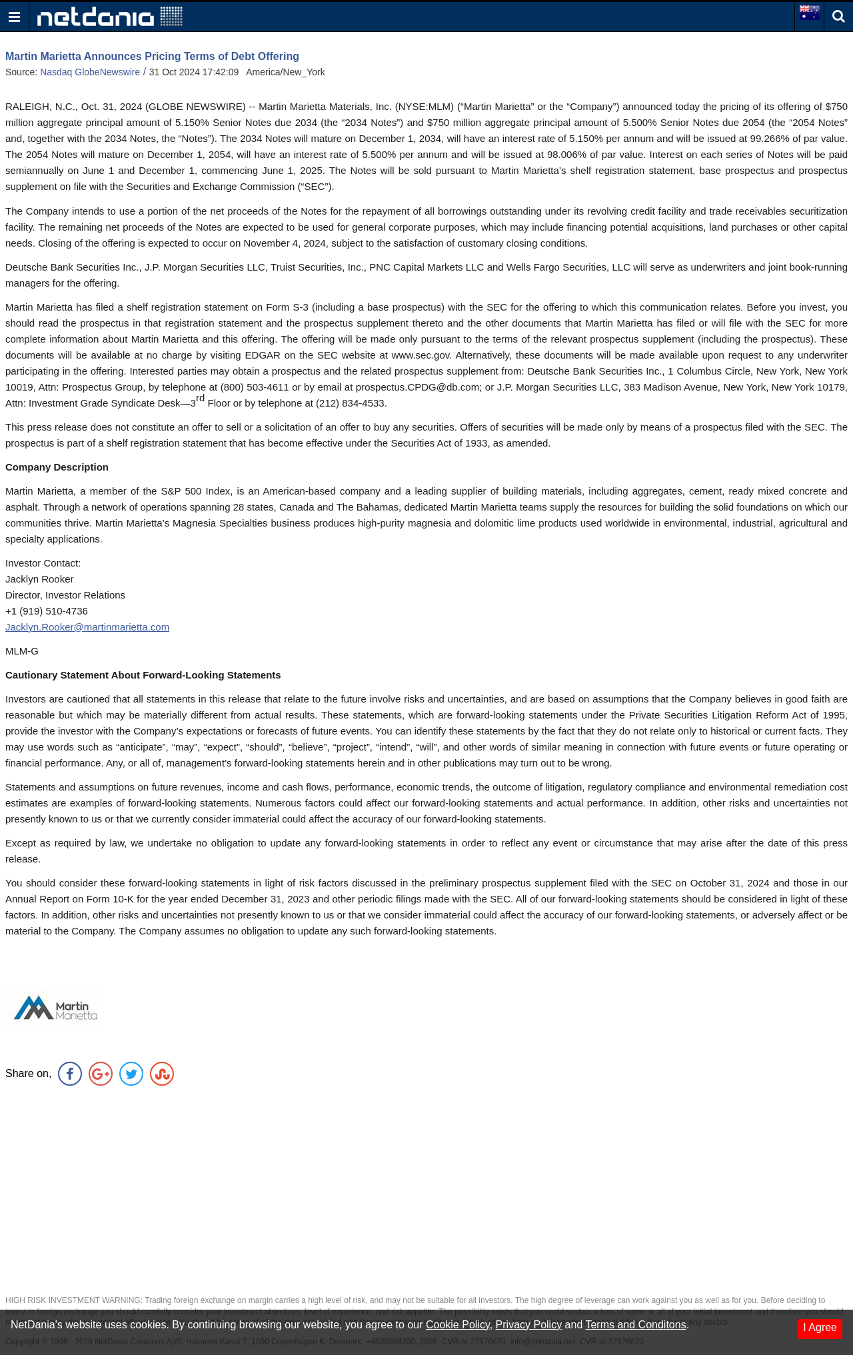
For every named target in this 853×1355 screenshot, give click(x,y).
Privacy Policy (529, 1324)
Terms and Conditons (635, 1324)
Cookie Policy (458, 1324)
